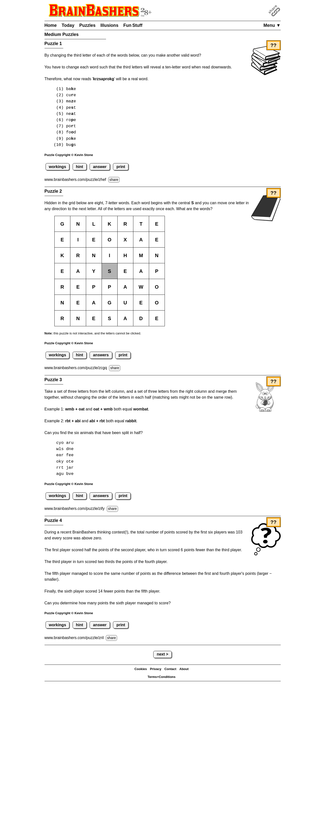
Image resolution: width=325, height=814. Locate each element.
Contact (170, 669)
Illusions (109, 25)
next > (162, 654)
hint (79, 167)
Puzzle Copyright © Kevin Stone (69, 155)
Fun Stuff (132, 25)
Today (68, 25)
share (113, 180)
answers (101, 355)
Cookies (140, 669)
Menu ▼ (272, 25)
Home (51, 25)
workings (57, 167)
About (184, 669)
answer (100, 167)
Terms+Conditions (162, 677)
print (120, 167)
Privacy (155, 669)
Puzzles (87, 25)
